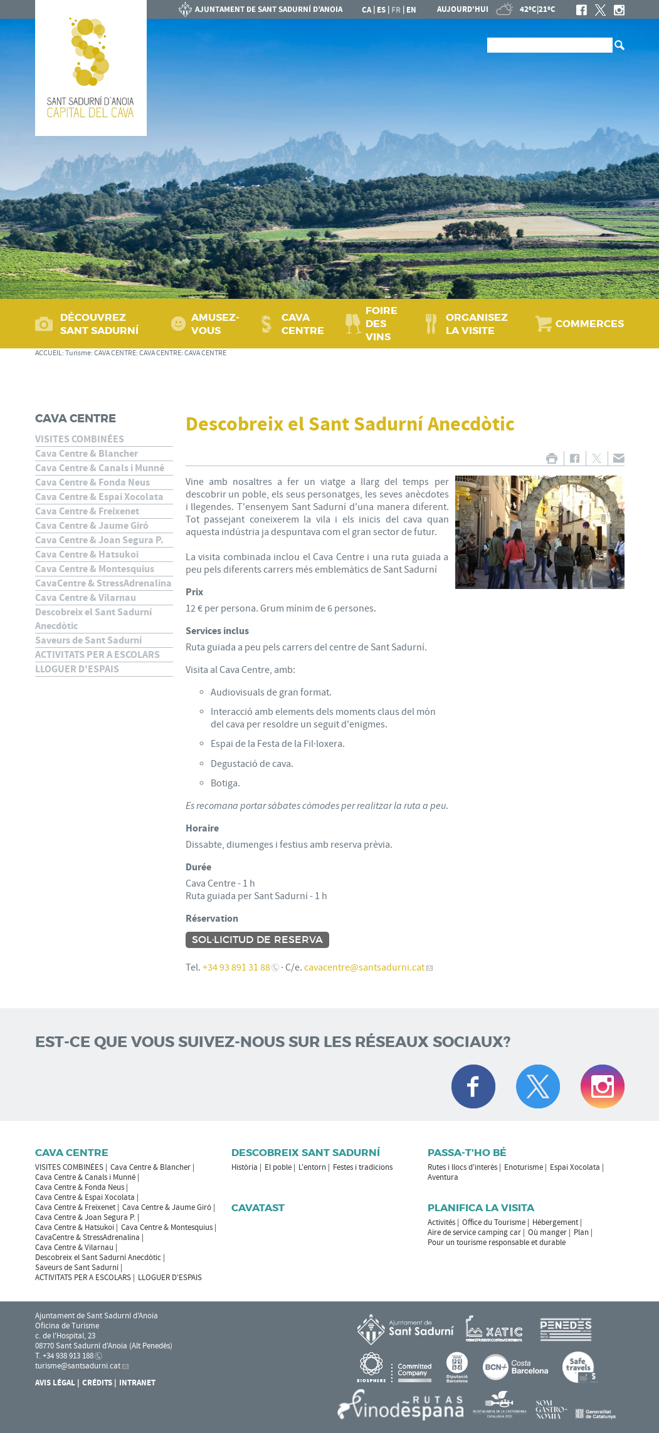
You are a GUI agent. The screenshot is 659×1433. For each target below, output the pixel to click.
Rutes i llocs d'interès (462, 1167)
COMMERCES (590, 323)
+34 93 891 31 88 (236, 967)
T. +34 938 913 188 (64, 1356)
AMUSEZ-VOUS (215, 324)
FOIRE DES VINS (382, 323)
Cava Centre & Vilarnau (85, 598)
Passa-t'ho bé (467, 1152)
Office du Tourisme (493, 1222)
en (411, 10)
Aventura (443, 1177)
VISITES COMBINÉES (79, 439)
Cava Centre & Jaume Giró (92, 526)
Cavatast (258, 1207)
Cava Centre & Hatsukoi (87, 554)
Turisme (78, 353)
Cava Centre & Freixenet (87, 511)
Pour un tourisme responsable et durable (497, 1243)
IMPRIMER (552, 458)
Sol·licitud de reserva (257, 940)
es (381, 10)
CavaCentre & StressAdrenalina (103, 583)
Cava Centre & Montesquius (94, 569)
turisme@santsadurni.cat (77, 1366)
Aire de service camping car (474, 1232)
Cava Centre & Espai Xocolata (99, 497)
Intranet (137, 1383)
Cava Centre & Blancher (86, 454)
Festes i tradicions (363, 1167)
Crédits (97, 1383)
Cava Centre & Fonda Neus (92, 482)
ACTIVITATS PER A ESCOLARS (97, 655)
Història (244, 1167)
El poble (278, 1167)
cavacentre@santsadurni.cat (364, 967)
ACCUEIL (48, 353)
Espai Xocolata (575, 1167)
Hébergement (555, 1222)
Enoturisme (523, 1167)
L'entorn (312, 1167)
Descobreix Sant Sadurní (305, 1152)
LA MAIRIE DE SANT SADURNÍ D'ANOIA (261, 9)
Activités (441, 1222)
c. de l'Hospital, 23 (65, 1336)
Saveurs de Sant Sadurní (88, 640)
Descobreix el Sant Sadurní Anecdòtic (93, 619)
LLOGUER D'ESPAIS (77, 669)
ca (366, 10)
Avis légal (55, 1383)
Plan (581, 1232)
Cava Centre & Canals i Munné (99, 468)
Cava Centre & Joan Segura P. (99, 540)
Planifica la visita (481, 1207)
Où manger (547, 1232)
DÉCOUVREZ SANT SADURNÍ (99, 324)
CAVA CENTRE (303, 324)
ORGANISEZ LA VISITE (477, 324)
